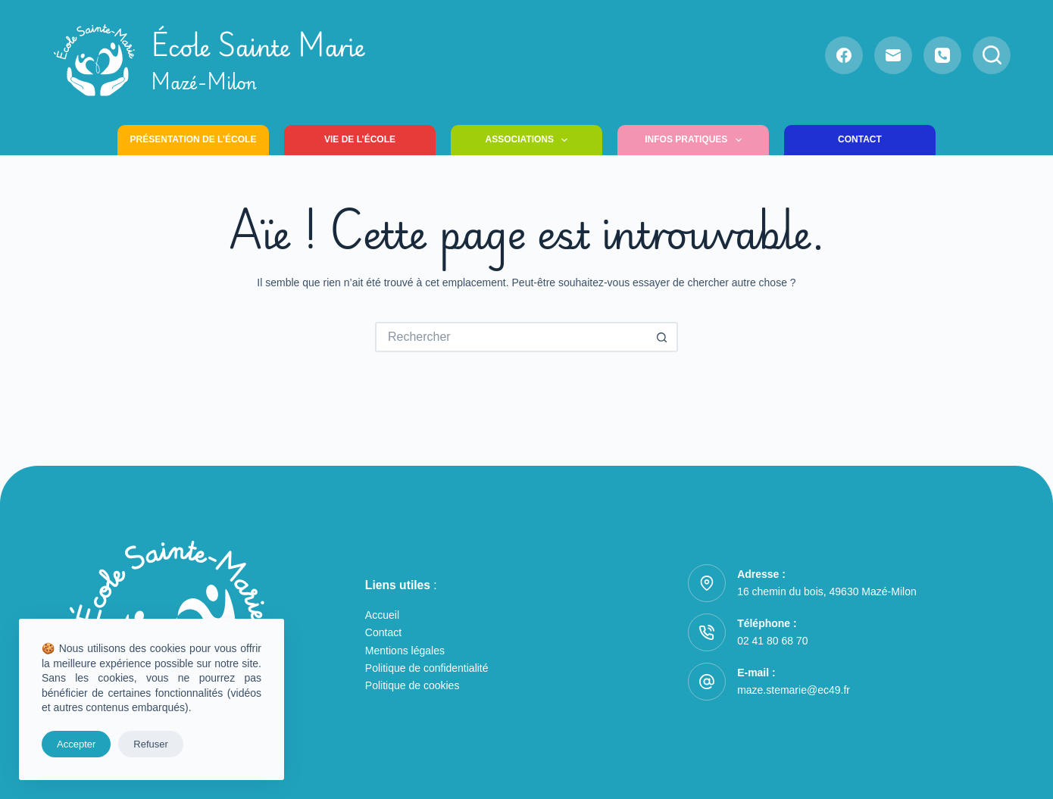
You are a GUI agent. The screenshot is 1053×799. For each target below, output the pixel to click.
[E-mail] (893, 55)
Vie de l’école (359, 139)
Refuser (150, 744)
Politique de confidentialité (427, 668)
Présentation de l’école (193, 139)
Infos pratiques (696, 140)
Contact (860, 139)
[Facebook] (844, 55)
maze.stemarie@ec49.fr (793, 690)
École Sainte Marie (258, 60)
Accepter (76, 744)
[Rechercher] (992, 55)
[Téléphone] (942, 55)
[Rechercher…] (511, 337)
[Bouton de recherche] (663, 337)
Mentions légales (405, 651)
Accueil (382, 615)
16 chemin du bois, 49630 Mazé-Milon (827, 591)
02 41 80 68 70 (772, 641)
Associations (530, 140)
